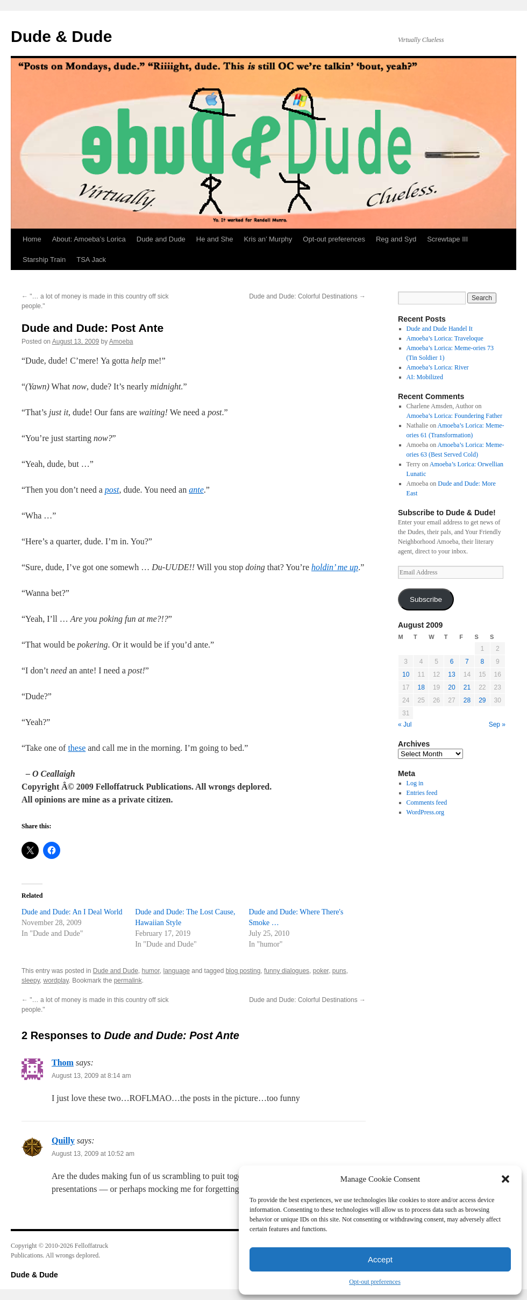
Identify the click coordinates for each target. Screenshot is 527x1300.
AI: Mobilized (425, 377)
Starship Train (44, 259)
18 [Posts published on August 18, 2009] (420, 687)
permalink (128, 980)
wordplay (55, 980)
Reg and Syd (396, 239)
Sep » (497, 724)
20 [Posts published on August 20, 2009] (451, 687)
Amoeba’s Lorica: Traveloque (445, 338)
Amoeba (121, 341)
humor (150, 971)
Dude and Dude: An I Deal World (72, 912)
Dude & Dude (61, 36)
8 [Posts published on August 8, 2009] (482, 661)
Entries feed (422, 793)
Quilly (63, 1140)
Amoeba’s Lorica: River (438, 367)
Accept (380, 1259)
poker (321, 971)
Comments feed (427, 802)
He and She (214, 239)
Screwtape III (447, 239)
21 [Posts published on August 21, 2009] (467, 687)
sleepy (31, 980)
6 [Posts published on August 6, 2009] (452, 661)
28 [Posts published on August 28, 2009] (467, 700)
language (176, 971)
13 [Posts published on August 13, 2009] (451, 674)
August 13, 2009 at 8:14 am (91, 1075)
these (77, 747)
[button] (505, 1179)
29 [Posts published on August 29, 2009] (482, 700)
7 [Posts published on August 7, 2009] (467, 661)
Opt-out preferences (375, 1281)
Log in (415, 783)
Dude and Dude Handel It (440, 328)
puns (339, 971)
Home (32, 239)
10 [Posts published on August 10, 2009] (405, 674)
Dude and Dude (161, 239)
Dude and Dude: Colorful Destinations (307, 296)
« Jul (404, 724)
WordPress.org (425, 812)
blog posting (243, 971)
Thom (63, 1062)
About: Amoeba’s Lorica (89, 239)
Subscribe (426, 599)
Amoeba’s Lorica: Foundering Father (454, 416)
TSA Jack (91, 259)
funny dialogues (286, 971)
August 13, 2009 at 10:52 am (93, 1153)
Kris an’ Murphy (268, 239)
